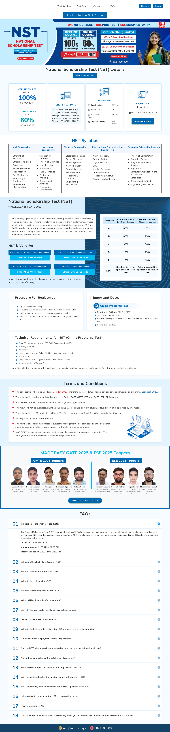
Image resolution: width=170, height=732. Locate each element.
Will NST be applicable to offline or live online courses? (43, 610)
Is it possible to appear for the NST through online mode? (44, 696)
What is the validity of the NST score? (34, 571)
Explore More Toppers (85, 500)
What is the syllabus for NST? (30, 581)
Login (158, 6)
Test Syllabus (64, 6)
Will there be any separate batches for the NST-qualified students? (49, 686)
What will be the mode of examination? (35, 600)
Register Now (142, 121)
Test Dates (82, 6)
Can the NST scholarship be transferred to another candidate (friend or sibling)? (55, 648)
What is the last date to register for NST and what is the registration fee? (52, 629)
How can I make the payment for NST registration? (41, 638)
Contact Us (99, 6)
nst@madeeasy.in (73, 728)
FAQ (112, 6)
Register (145, 6)
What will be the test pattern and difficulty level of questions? (47, 667)
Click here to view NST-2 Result (85, 15)
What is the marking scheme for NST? (34, 590)
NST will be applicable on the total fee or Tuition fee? (42, 658)
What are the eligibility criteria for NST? (35, 562)
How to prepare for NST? (28, 706)
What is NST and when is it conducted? (35, 524)
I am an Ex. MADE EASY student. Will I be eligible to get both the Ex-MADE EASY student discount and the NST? (71, 715)
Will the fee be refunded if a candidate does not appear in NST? (47, 677)
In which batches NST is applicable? (33, 619)
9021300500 (101, 728)
